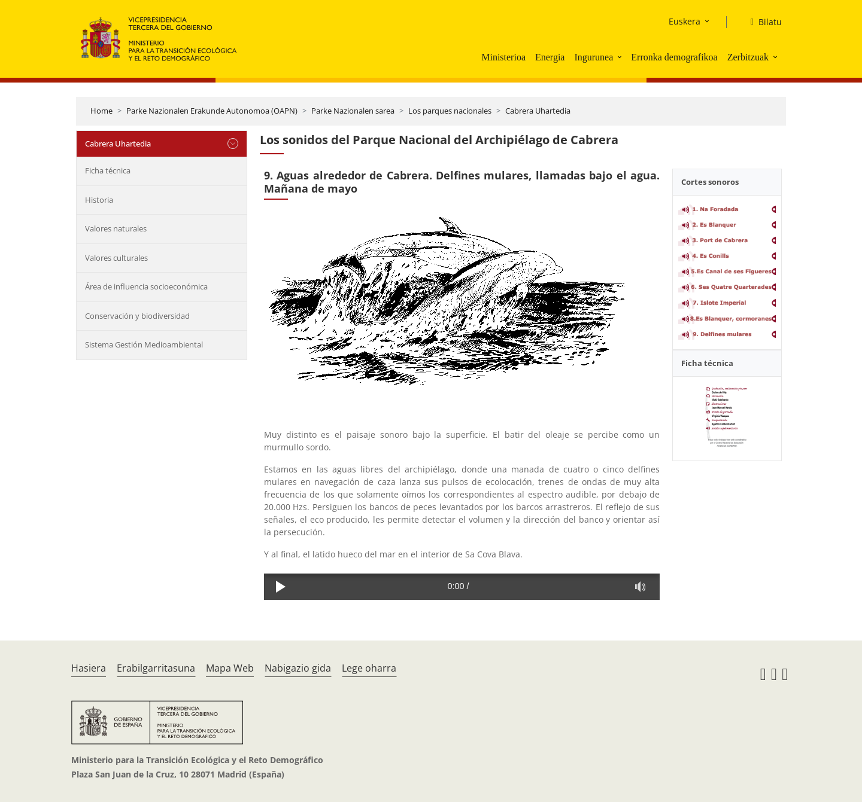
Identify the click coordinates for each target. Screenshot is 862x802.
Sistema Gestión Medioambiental (144, 344)
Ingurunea (593, 57)
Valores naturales (116, 228)
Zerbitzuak (748, 57)
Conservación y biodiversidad (137, 315)
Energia (549, 57)
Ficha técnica (107, 170)
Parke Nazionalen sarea (352, 110)
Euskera (684, 21)
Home (101, 110)
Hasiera (88, 668)
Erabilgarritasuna (156, 668)
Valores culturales (116, 257)
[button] (620, 56)
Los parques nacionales (449, 110)
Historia (99, 199)
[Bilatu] (761, 22)
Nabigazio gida (298, 668)
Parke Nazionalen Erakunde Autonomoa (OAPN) (212, 110)
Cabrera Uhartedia (537, 110)
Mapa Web (230, 668)
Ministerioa (503, 57)
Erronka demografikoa (674, 57)
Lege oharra (369, 668)
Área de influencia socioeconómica (146, 286)
